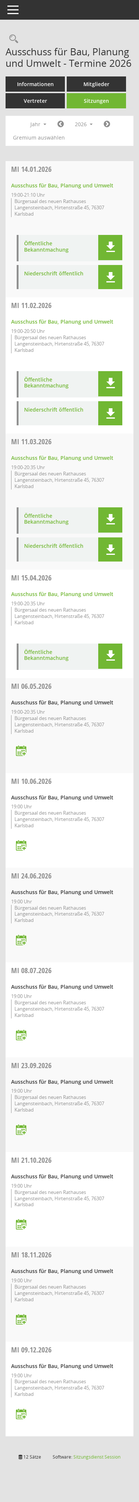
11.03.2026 (31, 441)
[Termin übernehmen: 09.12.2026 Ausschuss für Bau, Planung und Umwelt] (21, 1414)
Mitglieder (96, 84)
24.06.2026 (31, 876)
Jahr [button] (38, 124)
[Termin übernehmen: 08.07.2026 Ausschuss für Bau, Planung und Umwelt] (21, 1035)
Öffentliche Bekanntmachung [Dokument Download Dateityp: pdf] (46, 246)
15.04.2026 (31, 578)
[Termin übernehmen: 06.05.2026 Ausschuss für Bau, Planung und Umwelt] (21, 751)
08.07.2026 (31, 970)
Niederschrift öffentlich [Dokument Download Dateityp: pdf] (53, 274)
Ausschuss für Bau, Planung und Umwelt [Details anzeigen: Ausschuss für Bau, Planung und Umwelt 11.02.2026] (62, 321)
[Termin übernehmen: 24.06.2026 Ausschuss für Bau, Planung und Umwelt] (21, 940)
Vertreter (35, 100)
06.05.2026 (31, 686)
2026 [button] (84, 124)
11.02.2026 (31, 305)
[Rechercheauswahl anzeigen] (12, 39)
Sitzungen (96, 100)
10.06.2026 (31, 781)
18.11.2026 (31, 1255)
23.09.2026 (31, 1065)
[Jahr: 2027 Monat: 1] (107, 124)
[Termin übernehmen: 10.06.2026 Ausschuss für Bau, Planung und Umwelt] (21, 846)
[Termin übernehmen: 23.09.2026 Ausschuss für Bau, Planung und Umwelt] (21, 1130)
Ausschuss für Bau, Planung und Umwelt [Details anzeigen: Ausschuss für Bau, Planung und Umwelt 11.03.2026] (62, 457)
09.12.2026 (31, 1350)
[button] (110, 247)
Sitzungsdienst (96, 1457)
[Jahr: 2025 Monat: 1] (60, 124)
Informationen (35, 84)
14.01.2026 (31, 169)
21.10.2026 (31, 1160)
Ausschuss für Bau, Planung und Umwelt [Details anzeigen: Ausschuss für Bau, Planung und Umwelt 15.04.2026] (62, 594)
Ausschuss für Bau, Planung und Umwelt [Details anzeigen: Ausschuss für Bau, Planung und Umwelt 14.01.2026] (62, 185)
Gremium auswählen (39, 137)
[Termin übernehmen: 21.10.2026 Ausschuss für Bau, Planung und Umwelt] (21, 1225)
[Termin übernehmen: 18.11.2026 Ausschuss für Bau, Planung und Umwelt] (21, 1320)
